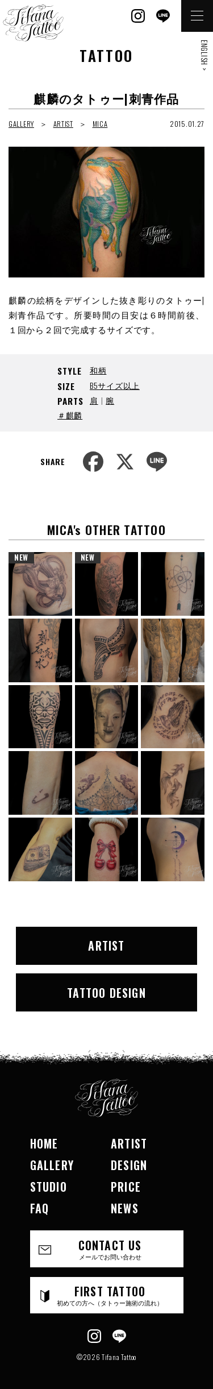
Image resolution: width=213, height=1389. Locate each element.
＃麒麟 (69, 415)
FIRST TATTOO (110, 1295)
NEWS (125, 1208)
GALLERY (21, 123)
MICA (100, 123)
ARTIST (63, 123)
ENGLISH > (204, 55)
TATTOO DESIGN (106, 992)
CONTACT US (110, 1249)
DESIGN (129, 1165)
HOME (44, 1143)
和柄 (98, 370)
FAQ (39, 1208)
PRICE (126, 1186)
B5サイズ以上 (115, 385)
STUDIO (48, 1186)
